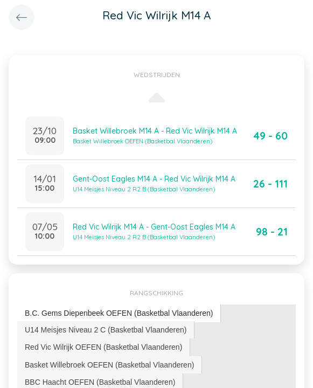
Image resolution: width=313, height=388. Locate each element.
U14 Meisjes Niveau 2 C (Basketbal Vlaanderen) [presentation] (105, 329)
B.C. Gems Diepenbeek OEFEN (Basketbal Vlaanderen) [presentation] (119, 313)
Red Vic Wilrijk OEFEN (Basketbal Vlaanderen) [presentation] (103, 347)
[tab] (119, 313)
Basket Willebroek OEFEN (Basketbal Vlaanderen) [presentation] (109, 365)
